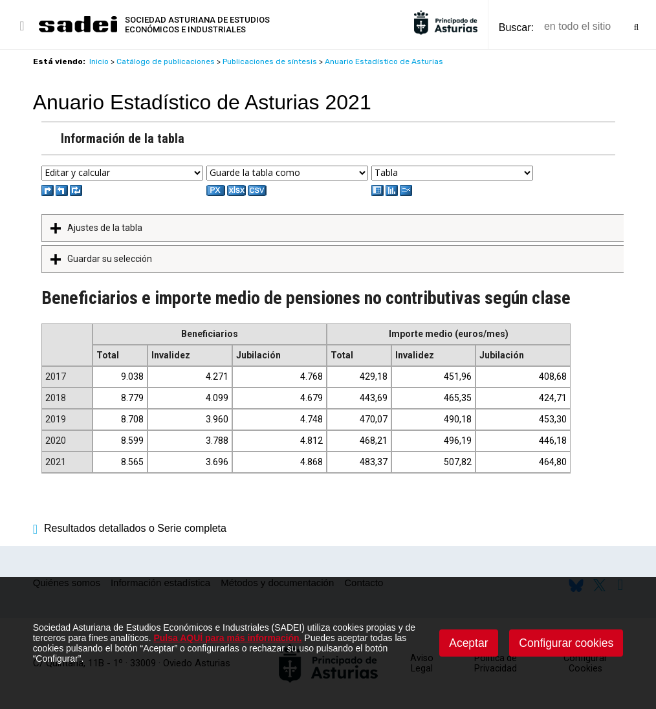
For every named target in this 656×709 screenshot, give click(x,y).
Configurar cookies (566, 643)
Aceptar (468, 643)
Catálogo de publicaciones (165, 61)
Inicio (99, 61)
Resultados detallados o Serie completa (129, 528)
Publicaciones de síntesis (270, 61)
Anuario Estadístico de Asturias (384, 61)
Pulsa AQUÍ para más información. (227, 638)
